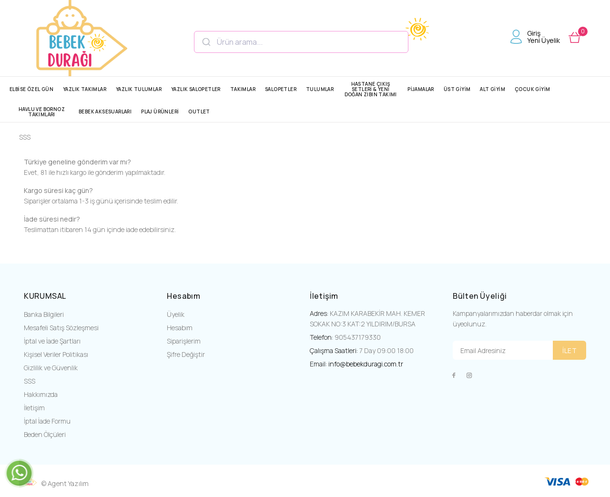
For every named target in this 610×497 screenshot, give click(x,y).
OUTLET (199, 111)
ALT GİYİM (492, 89)
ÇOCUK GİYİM (532, 89)
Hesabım (180, 327)
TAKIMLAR (242, 89)
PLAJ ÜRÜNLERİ (160, 111)
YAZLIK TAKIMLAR (84, 89)
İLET (569, 350)
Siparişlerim (184, 340)
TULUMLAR (320, 89)
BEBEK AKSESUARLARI (105, 111)
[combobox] (301, 42)
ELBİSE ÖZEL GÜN (31, 89)
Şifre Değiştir (186, 354)
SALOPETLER (280, 89)
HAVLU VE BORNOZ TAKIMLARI (42, 112)
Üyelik (175, 314)
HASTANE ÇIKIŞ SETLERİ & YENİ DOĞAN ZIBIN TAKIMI (371, 89)
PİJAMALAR (420, 89)
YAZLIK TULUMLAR (139, 89)
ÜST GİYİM (457, 89)
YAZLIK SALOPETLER (196, 89)
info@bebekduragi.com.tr (365, 363)
